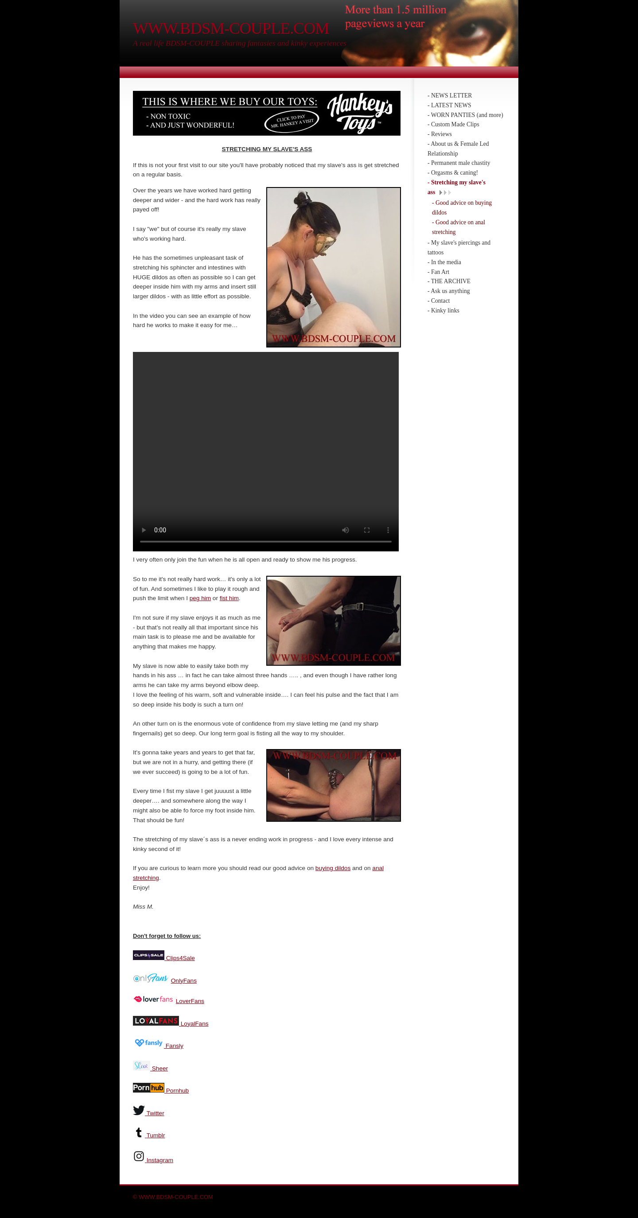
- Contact (439, 300)
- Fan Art (438, 272)
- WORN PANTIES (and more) (465, 115)
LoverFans (190, 1000)
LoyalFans (194, 1022)
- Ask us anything (449, 291)
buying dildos (332, 867)
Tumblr (156, 1134)
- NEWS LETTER (450, 95)
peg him (200, 597)
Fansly (173, 1045)
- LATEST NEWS (449, 105)
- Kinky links (443, 310)
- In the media (444, 262)
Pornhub (176, 1089)
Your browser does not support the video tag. (266, 451)
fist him (229, 597)
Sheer (159, 1067)
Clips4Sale (179, 957)
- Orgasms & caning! (453, 172)
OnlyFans (184, 979)
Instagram (160, 1159)
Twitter (155, 1112)
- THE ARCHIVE (449, 281)
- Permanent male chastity (459, 163)
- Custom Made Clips (453, 124)
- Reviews (440, 134)
